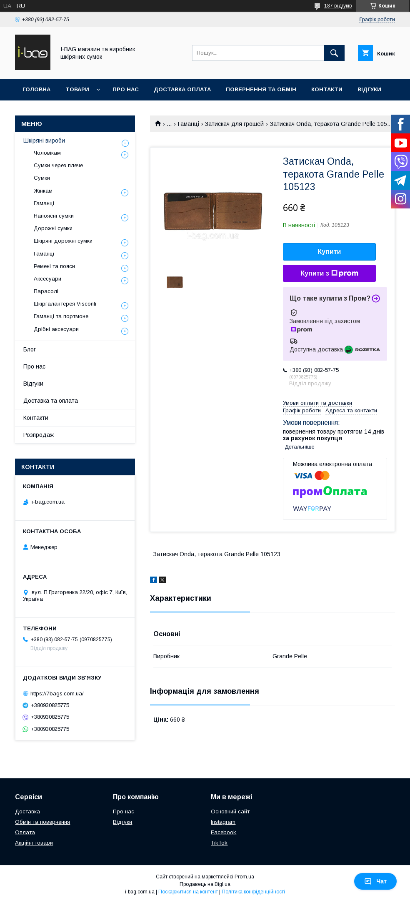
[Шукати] (334, 53)
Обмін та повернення (42, 822)
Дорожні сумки (53, 228)
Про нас (125, 89)
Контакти (326, 89)
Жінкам (43, 191)
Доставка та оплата (50, 400)
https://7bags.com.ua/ (57, 693)
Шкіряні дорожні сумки (63, 241)
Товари (77, 89)
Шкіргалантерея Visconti (65, 304)
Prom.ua (244, 877)
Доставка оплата (182, 89)
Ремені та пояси (54, 266)
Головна (36, 89)
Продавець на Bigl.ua (205, 884)
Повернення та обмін (261, 89)
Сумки (42, 178)
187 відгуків (338, 6)
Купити (329, 251)
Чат (375, 881)
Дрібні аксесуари (56, 329)
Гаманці (188, 123)
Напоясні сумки (54, 216)
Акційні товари (34, 843)
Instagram (223, 822)
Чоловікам (47, 153)
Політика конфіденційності (253, 892)
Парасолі (46, 291)
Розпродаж (38, 434)
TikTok (219, 843)
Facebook (223, 832)
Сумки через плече (58, 165)
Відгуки (369, 89)
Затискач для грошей (234, 123)
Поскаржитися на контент (188, 892)
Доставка (27, 811)
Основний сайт (230, 811)
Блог (29, 349)
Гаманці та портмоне (61, 316)
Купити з (329, 273)
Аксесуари (47, 279)
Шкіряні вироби (44, 140)
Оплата (25, 832)
